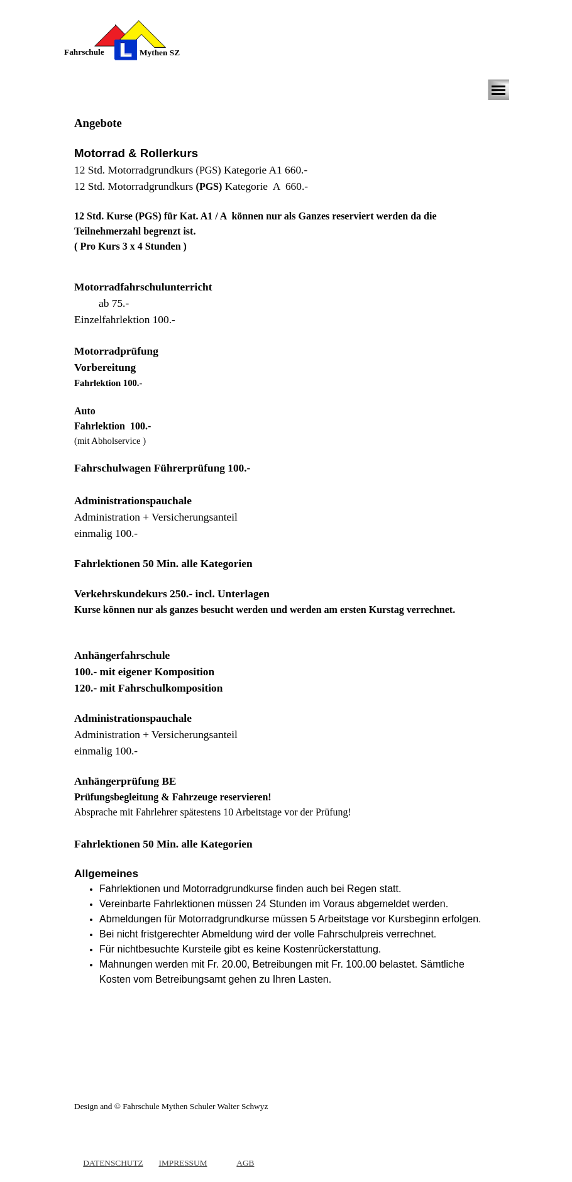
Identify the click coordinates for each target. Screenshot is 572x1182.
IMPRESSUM (182, 1163)
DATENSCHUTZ (113, 1163)
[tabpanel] (93, 52)
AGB (245, 1163)
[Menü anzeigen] (498, 90)
